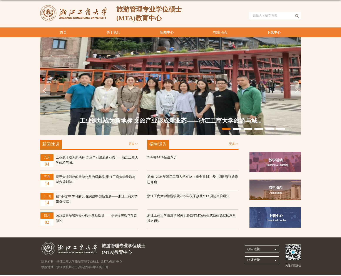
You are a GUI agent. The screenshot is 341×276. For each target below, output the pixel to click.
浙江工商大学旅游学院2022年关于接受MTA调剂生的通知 (188, 196)
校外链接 (253, 260)
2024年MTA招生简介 (162, 157)
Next (296, 90)
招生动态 (220, 32)
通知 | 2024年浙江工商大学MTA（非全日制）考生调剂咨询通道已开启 (192, 179)
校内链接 (253, 249)
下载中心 (274, 32)
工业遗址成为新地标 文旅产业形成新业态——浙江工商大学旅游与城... (171, 120)
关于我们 (113, 32)
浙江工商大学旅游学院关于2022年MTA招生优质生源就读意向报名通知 (191, 218)
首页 (63, 32)
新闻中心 (167, 32)
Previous (45, 90)
